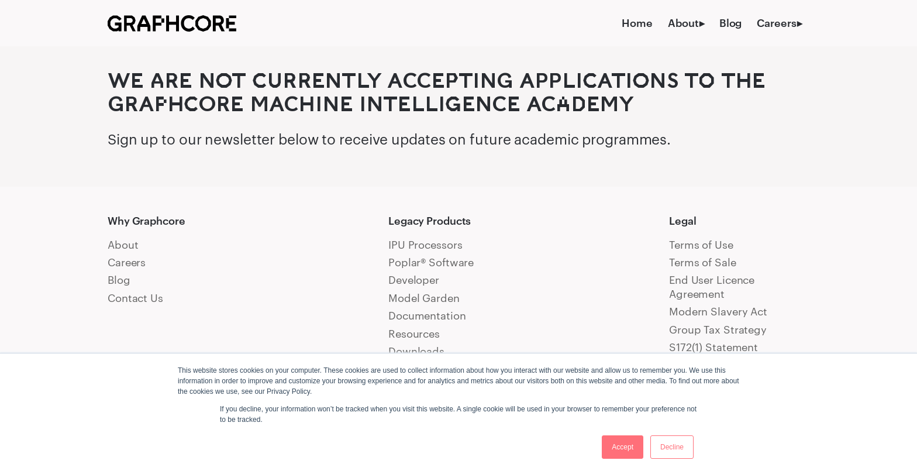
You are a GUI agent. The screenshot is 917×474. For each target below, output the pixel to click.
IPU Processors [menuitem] (425, 244)
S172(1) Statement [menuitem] (713, 347)
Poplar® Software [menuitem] (431, 262)
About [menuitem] (683, 22)
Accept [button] (622, 447)
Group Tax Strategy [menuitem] (718, 329)
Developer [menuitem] (413, 279)
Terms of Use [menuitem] (701, 244)
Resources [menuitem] (414, 333)
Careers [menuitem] (776, 22)
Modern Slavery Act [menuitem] (718, 311)
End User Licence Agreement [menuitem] (711, 286)
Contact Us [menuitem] (135, 297)
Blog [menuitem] (730, 22)
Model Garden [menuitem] (424, 297)
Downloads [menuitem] (416, 351)
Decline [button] (672, 447)
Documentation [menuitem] (427, 315)
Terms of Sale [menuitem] (702, 262)
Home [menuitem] (637, 22)
